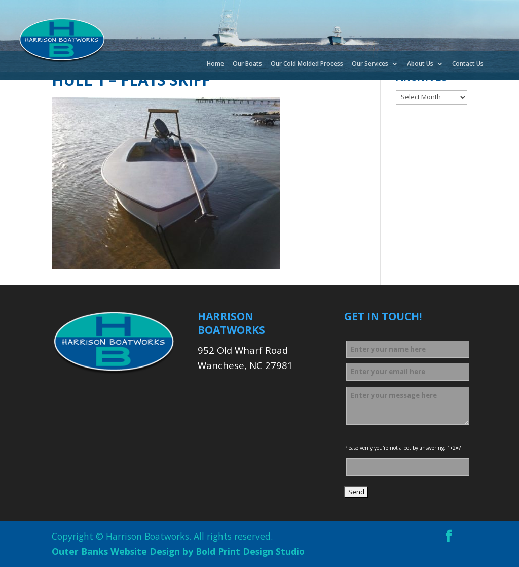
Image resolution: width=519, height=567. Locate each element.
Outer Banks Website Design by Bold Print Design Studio (178, 551)
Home (215, 64)
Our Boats (247, 64)
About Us (420, 64)
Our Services (370, 64)
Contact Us (468, 64)
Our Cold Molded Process (307, 64)
